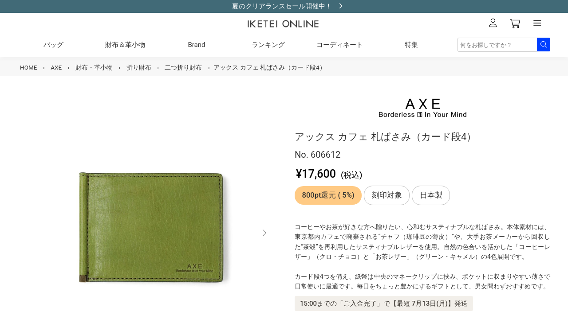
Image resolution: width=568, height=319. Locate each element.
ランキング (268, 45)
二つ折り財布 (183, 67)
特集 (411, 45)
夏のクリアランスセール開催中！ (282, 6)
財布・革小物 (94, 67)
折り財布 (138, 67)
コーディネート (339, 45)
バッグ (53, 45)
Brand (196, 45)
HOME (28, 67)
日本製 (431, 195)
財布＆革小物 (125, 45)
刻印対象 (387, 195)
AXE (56, 67)
